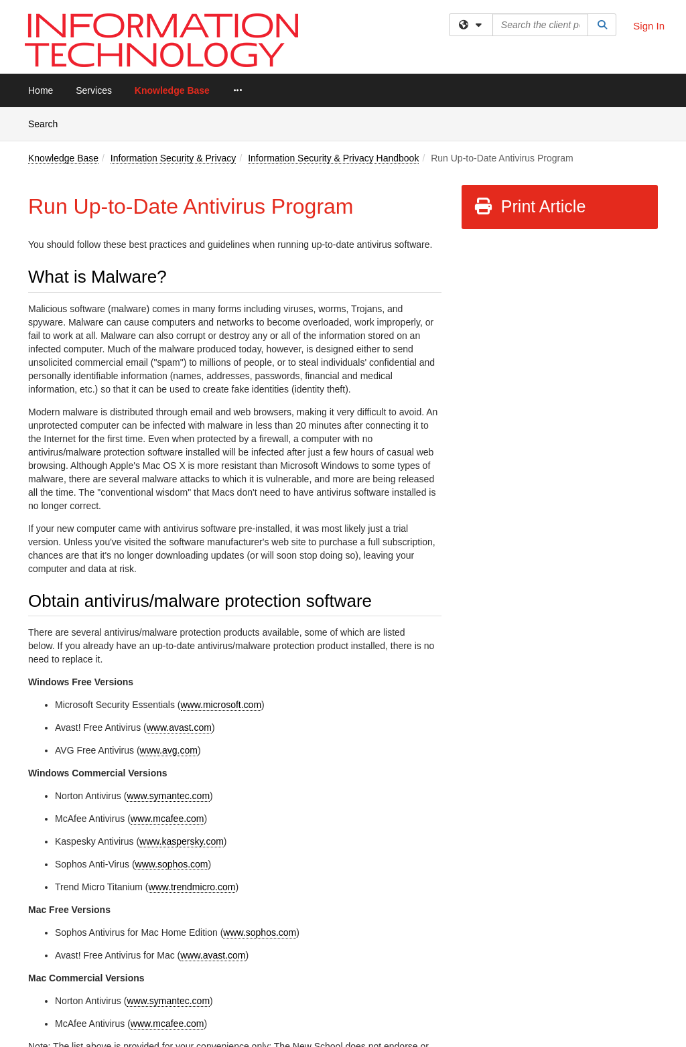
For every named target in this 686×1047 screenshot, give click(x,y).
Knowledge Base (172, 90)
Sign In (649, 25)
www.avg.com (169, 750)
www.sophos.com (171, 864)
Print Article (529, 206)
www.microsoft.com (221, 704)
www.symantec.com (168, 795)
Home (40, 90)
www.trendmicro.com (192, 887)
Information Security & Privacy (173, 158)
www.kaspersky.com (181, 841)
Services (94, 90)
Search (48, 123)
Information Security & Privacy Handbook (333, 158)
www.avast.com (179, 727)
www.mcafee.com (167, 818)
